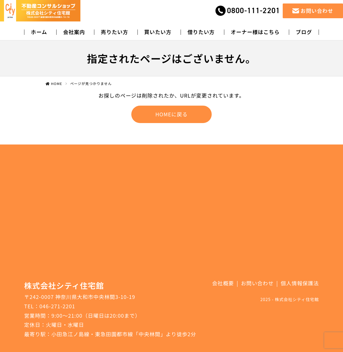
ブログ (304, 32)
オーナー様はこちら (255, 32)
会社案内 (74, 32)
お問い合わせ (257, 283)
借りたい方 (201, 32)
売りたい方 (114, 32)
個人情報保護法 (300, 283)
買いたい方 (158, 32)
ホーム (39, 32)
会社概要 (223, 283)
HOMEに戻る (171, 114)
